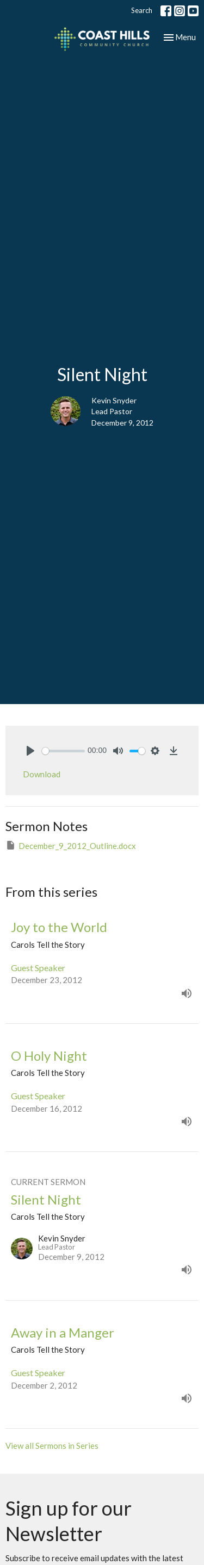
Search (141, 10)
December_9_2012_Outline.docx (70, 845)
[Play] (30, 750)
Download (41, 774)
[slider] (63, 751)
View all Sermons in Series (51, 1445)
